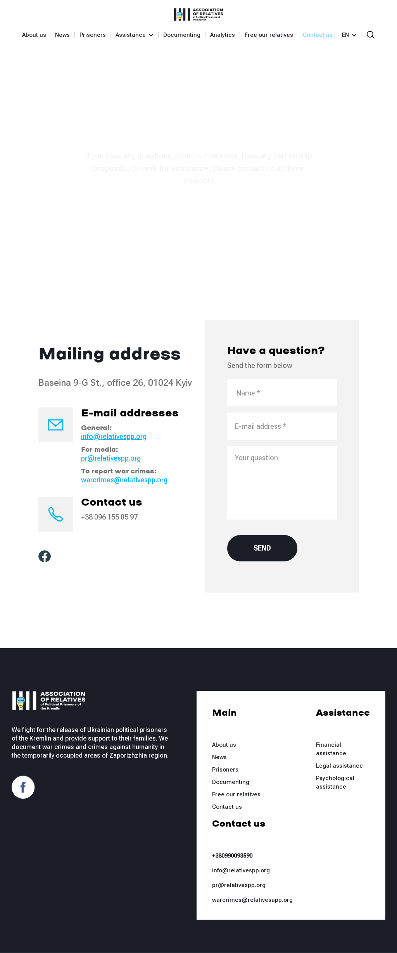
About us (34, 34)
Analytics (222, 34)
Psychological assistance (335, 782)
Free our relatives (269, 34)
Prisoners (92, 34)
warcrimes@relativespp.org (124, 480)
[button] (131, 35)
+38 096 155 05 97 (109, 517)
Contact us (318, 34)
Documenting (181, 34)
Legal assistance (339, 765)
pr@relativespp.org (111, 458)
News (62, 34)
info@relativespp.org (114, 436)
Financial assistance (331, 749)
